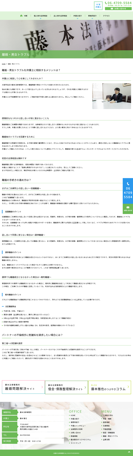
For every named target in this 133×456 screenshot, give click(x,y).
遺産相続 (106, 421)
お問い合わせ (76, 432)
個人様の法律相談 (40, 16)
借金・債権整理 (109, 432)
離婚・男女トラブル (110, 435)
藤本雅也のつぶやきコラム (81, 439)
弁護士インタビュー (78, 425)
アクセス (106, 16)
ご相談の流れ (108, 414)
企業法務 (106, 439)
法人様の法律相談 (60, 16)
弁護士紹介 (77, 16)
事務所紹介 (92, 16)
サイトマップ (76, 442)
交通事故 (106, 425)
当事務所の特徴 (76, 428)
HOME (25, 16)
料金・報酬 (107, 418)
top (129, 452)
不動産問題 (107, 428)
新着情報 (74, 435)
